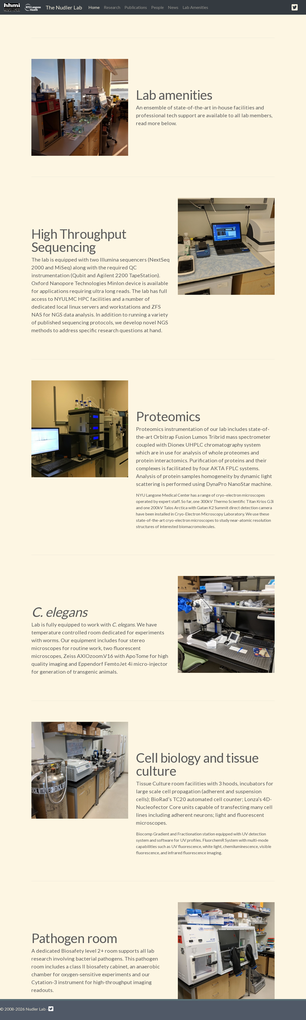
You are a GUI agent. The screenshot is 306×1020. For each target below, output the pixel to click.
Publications (135, 7)
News (173, 7)
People (157, 7)
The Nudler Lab (64, 7)
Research (112, 7)
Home (95, 7)
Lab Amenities (195, 7)
